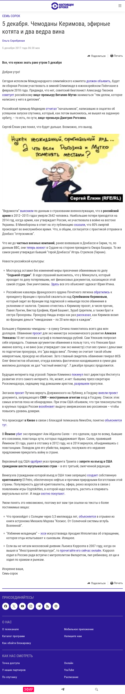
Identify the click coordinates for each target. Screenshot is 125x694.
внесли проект (108, 393)
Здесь (55, 284)
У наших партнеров (14, 670)
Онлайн (68, 663)
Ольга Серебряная (13, 40)
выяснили (27, 211)
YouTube (69, 670)
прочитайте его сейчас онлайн (80, 550)
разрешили (81, 383)
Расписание (71, 677)
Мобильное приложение (79, 629)
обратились (102, 292)
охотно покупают (52, 493)
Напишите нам (73, 636)
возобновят (47, 406)
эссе (43, 533)
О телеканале (10, 629)
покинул (77, 374)
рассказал (84, 315)
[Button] (96, 56)
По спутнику (9, 677)
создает (92, 475)
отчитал (51, 109)
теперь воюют (36, 247)
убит (19, 434)
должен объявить (98, 81)
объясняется (87, 516)
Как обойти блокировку (16, 643)
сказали (79, 225)
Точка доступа (11, 663)
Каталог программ (13, 636)
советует (8, 95)
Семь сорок (11, 16)
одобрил (36, 461)
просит (37, 333)
